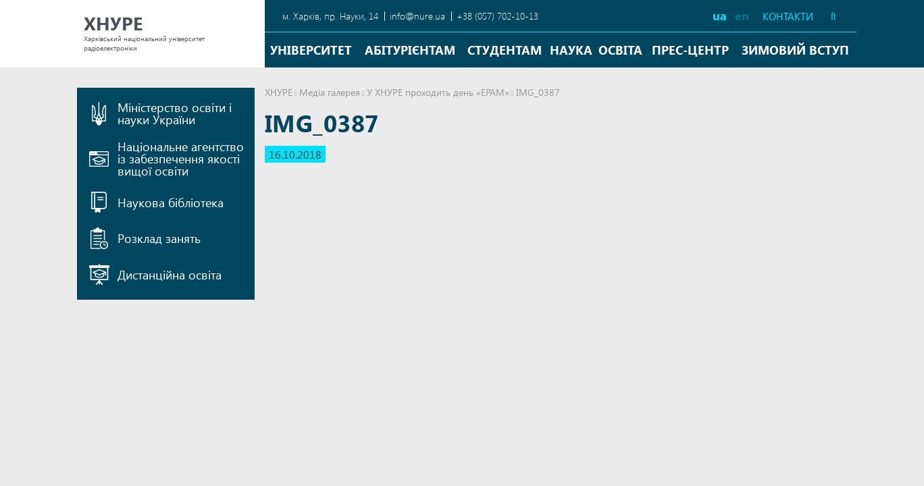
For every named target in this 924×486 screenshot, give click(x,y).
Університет (311, 49)
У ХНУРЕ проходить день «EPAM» (438, 92)
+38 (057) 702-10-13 (497, 15)
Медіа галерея (329, 92)
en (742, 15)
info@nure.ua (417, 15)
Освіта (620, 49)
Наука (571, 49)
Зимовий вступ (795, 49)
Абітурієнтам (410, 49)
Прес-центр (690, 49)
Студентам (504, 49)
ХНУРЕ (278, 92)
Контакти (788, 16)
